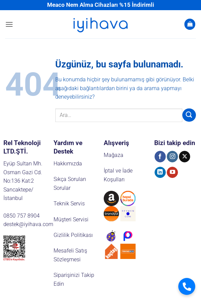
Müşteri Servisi (71, 219)
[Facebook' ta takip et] (160, 156)
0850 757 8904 (21, 216)
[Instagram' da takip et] (172, 156)
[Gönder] (189, 115)
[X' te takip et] (184, 156)
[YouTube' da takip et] (172, 172)
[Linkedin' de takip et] (160, 172)
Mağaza (113, 155)
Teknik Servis (69, 203)
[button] (9, 24)
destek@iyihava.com (28, 224)
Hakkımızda (68, 163)
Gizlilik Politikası (73, 235)
